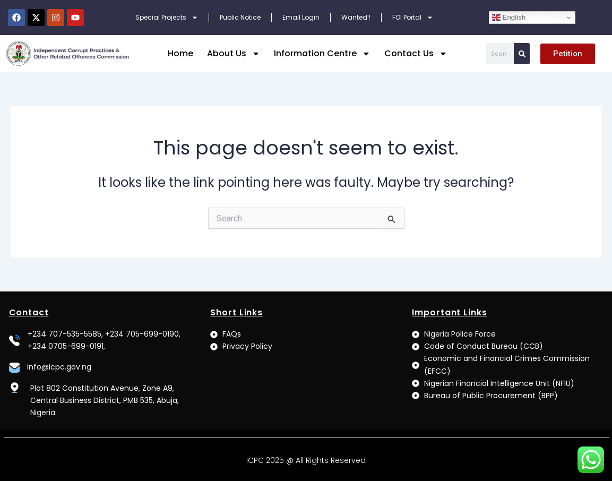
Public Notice (240, 17)
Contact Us (415, 53)
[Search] (522, 53)
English (508, 17)
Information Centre (322, 53)
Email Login (301, 17)
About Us (233, 53)
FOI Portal (412, 17)
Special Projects (166, 17)
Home (180, 53)
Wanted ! (355, 17)
